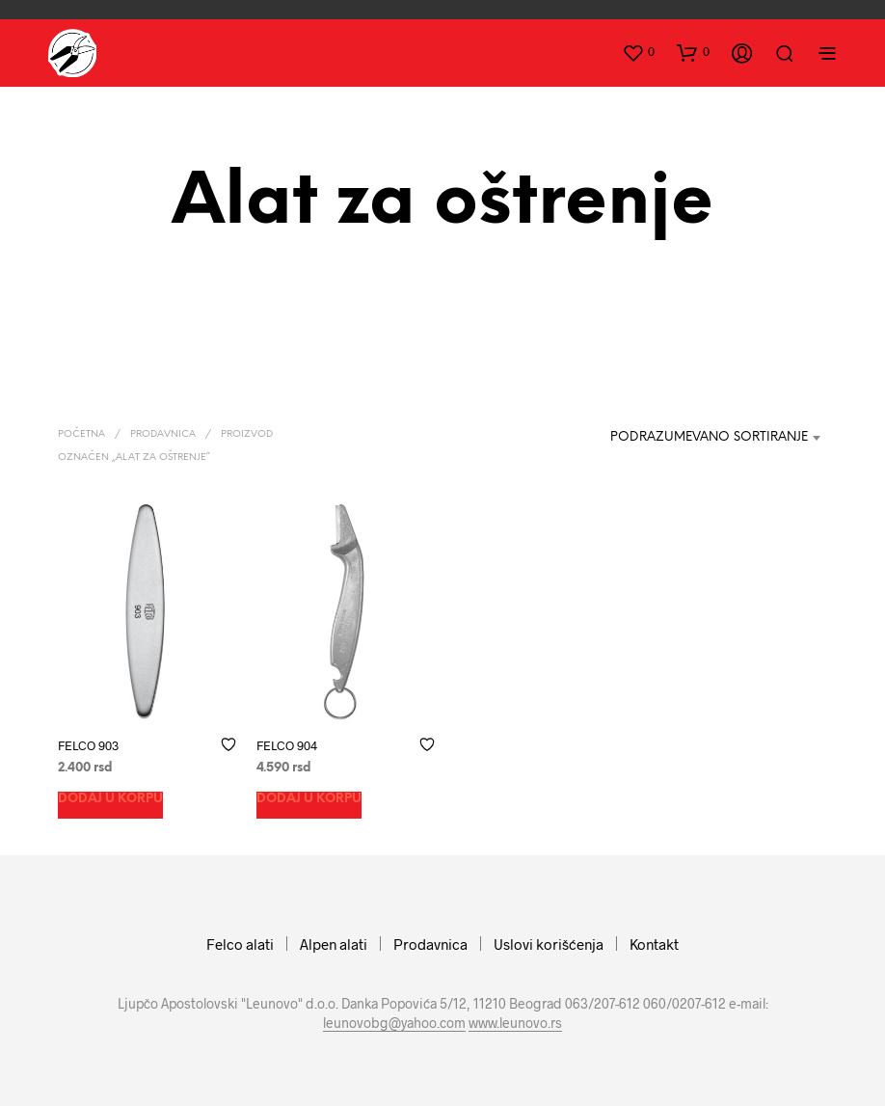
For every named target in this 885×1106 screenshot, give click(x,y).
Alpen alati (333, 944)
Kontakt (654, 944)
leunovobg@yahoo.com (394, 1023)
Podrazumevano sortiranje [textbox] (709, 437)
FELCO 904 (286, 744)
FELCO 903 (88, 744)
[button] (638, 52)
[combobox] (696, 437)
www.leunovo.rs (515, 1023)
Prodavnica (163, 434)
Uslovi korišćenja (548, 944)
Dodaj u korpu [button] (110, 798)
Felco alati (240, 944)
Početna (81, 434)
